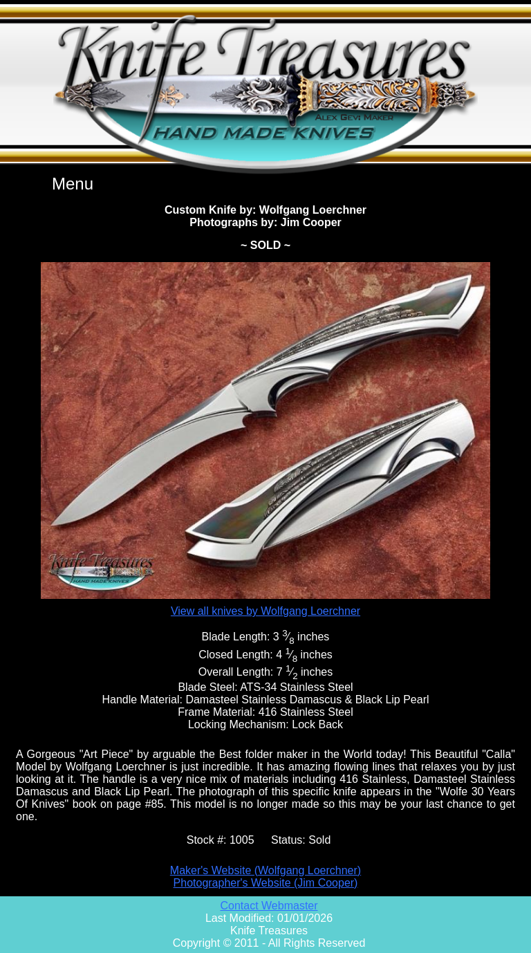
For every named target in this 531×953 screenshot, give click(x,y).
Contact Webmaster (268, 906)
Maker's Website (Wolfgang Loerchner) (265, 870)
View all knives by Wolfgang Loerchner (265, 611)
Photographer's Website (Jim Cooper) (266, 883)
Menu (72, 183)
